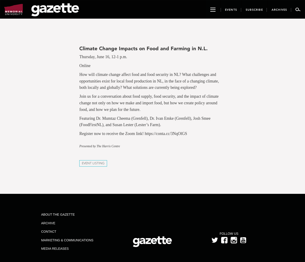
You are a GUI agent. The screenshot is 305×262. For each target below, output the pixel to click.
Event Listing (93, 163)
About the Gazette (58, 214)
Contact (48, 231)
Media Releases (55, 248)
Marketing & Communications (67, 240)
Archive (48, 223)
